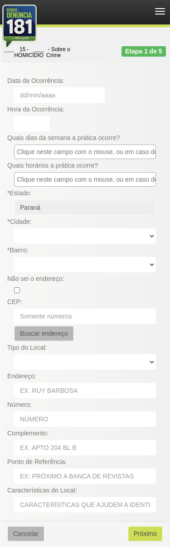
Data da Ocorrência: (35, 80)
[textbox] (87, 151)
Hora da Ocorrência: (35, 109)
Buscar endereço (44, 333)
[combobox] (85, 152)
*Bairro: (18, 250)
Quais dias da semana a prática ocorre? (63, 137)
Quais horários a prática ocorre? (52, 165)
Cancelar (26, 533)
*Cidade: (19, 221)
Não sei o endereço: (35, 278)
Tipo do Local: (27, 347)
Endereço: (21, 376)
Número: (19, 404)
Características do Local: (42, 490)
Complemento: (28, 433)
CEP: (14, 301)
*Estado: (19, 193)
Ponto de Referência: (37, 461)
